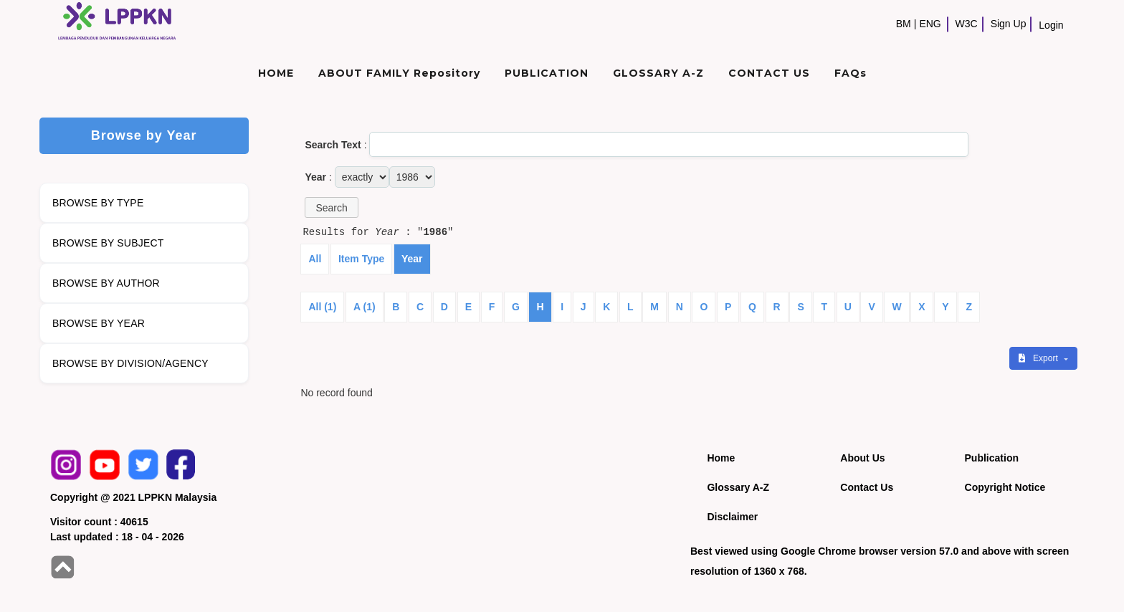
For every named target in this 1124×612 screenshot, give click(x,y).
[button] (331, 207)
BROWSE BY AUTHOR (106, 283)
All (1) (322, 306)
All (314, 258)
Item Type (361, 258)
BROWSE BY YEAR (98, 323)
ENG (929, 23)
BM (903, 23)
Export (1039, 358)
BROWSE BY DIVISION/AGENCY (130, 363)
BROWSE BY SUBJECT (108, 243)
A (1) (364, 306)
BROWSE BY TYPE (98, 203)
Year (412, 258)
